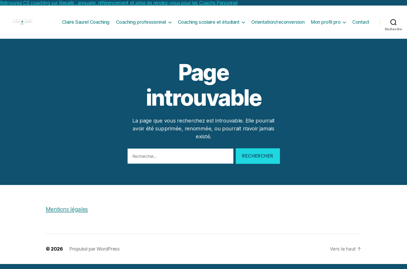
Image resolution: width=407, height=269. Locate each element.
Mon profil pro (325, 24)
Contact (360, 24)
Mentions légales (67, 214)
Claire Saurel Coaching (85, 24)
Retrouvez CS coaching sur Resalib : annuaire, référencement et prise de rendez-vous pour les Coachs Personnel (119, 3)
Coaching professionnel (141, 24)
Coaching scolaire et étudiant (209, 24)
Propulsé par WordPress (94, 254)
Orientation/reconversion (277, 24)
